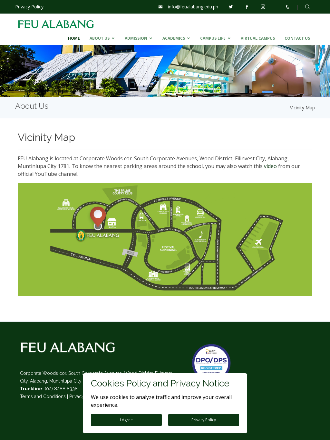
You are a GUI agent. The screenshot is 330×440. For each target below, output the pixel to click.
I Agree (126, 420)
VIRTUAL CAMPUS (258, 38)
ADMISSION (136, 38)
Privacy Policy (29, 7)
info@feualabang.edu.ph (193, 6)
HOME (74, 38)
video (270, 166)
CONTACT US (297, 38)
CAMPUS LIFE (213, 38)
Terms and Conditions (43, 396)
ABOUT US (100, 38)
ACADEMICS (173, 38)
